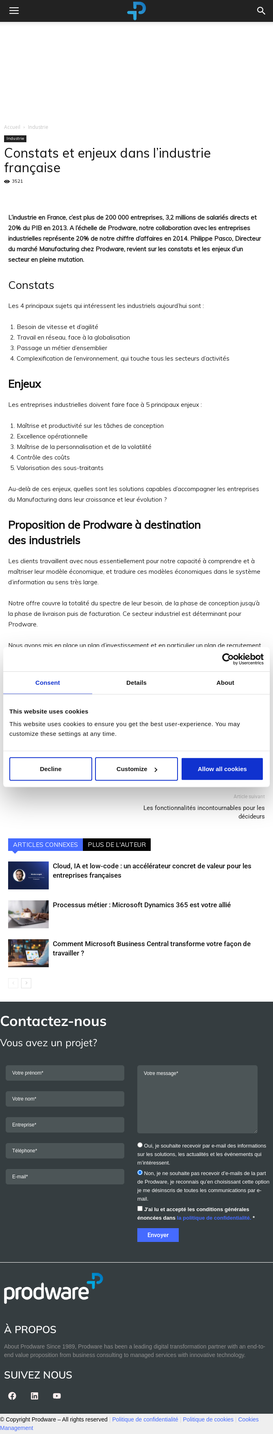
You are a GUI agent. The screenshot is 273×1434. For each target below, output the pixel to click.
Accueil (12, 127)
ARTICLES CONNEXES (45, 844)
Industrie (38, 127)
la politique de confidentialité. (214, 1218)
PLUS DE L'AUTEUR (117, 844)
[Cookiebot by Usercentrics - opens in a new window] (228, 659)
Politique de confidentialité (145, 1419)
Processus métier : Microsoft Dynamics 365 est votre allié (142, 905)
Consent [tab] (47, 682)
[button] (261, 11)
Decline (50, 768)
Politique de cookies (208, 1419)
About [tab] (225, 682)
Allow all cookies (222, 768)
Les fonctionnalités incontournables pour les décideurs (204, 812)
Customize (137, 768)
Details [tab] (136, 682)
